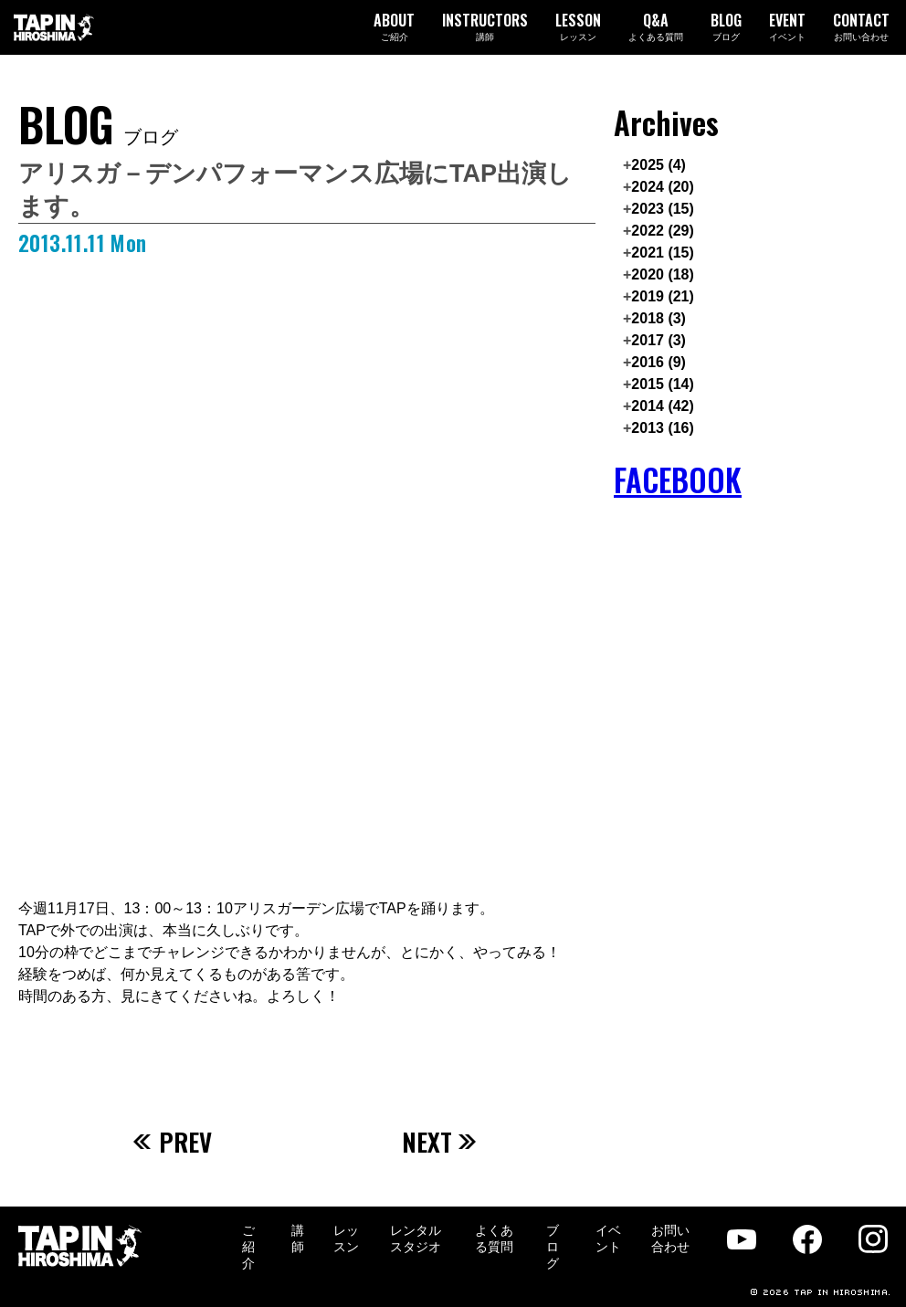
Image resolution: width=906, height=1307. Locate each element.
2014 (662, 406)
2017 (658, 340)
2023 (662, 208)
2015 (662, 384)
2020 (662, 274)
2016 (658, 362)
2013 (662, 428)
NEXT (440, 1141)
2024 (662, 187)
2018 (658, 318)
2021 (662, 252)
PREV (172, 1141)
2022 (662, 230)
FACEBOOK (678, 480)
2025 (658, 165)
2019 (662, 296)
